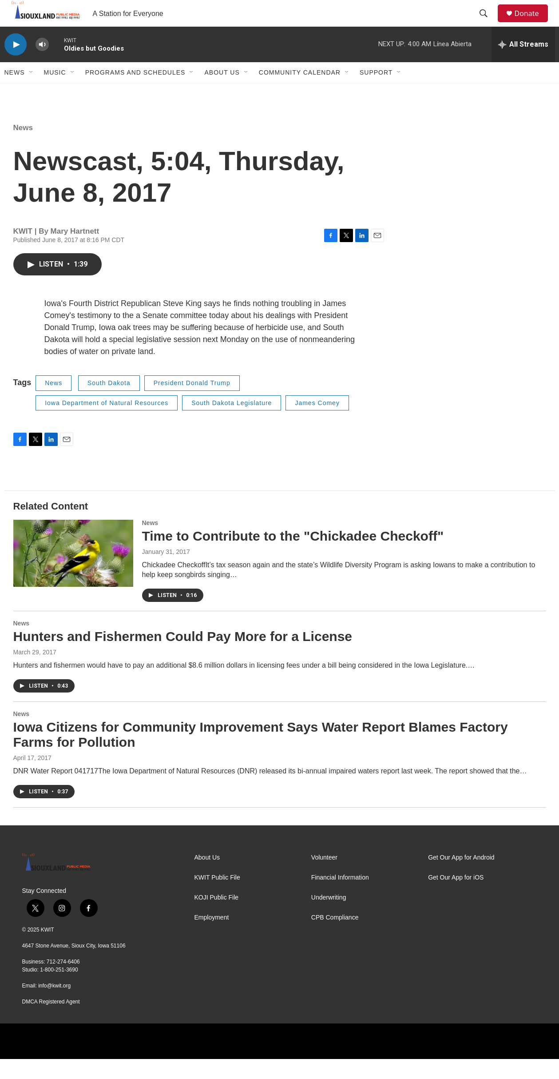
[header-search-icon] (488, 24)
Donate (532, 23)
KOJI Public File (216, 917)
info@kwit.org (54, 1006)
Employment (211, 937)
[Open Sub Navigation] (31, 92)
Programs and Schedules (135, 92)
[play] (15, 65)
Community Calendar (300, 92)
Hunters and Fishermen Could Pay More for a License (183, 656)
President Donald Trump (192, 402)
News (14, 92)
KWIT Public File (217, 897)
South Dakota (109, 402)
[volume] (42, 65)
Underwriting (328, 917)
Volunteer (324, 877)
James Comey (317, 422)
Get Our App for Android (461, 877)
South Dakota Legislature (231, 422)
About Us (221, 92)
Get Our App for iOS (456, 897)
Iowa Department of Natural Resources (106, 422)
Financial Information (340, 897)
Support (376, 92)
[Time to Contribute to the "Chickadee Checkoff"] (73, 573)
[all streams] (523, 64)
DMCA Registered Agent (51, 1022)
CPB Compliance (335, 937)
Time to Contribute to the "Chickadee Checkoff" (293, 556)
